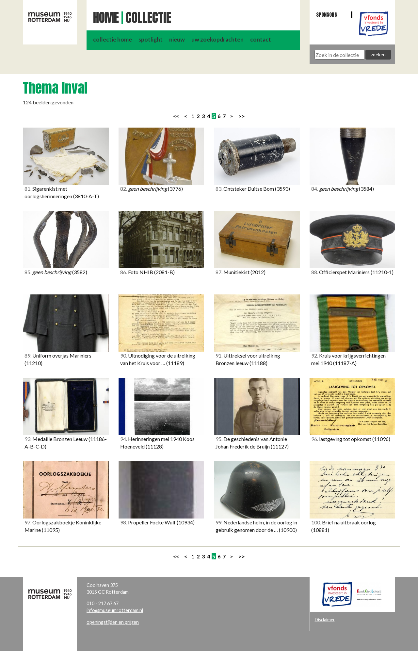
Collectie (148, 17)
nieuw (177, 39)
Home (106, 17)
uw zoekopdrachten (217, 39)
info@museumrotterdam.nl (115, 610)
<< (176, 116)
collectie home (112, 39)
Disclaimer (325, 619)
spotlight (150, 39)
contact (260, 39)
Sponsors (326, 14)
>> (241, 116)
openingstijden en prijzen (113, 622)
